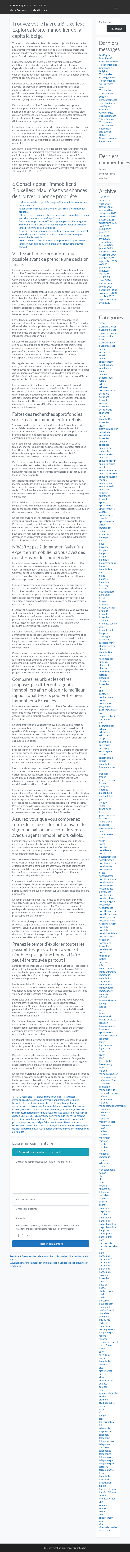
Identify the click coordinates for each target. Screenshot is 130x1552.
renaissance (105, 1326)
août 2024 (104, 264)
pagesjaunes (105, 1236)
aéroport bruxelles (104, 398)
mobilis (103, 1150)
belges (102, 556)
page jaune (105, 1207)
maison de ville (107, 1089)
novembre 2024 (108, 254)
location (103, 1022)
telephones (105, 1450)
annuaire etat (106, 454)
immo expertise (107, 971)
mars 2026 (105, 203)
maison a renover (108, 1073)
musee (102, 1166)
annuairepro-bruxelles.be (28, 5)
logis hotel (104, 1048)
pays (101, 1281)
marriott (103, 1128)
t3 (100, 1412)
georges (103, 789)
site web (103, 1373)
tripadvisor (105, 1482)
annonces (104, 444)
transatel (104, 1479)
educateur (104, 732)
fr (100, 770)
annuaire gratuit (107, 460)
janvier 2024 (106, 286)
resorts (103, 1338)
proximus (104, 1316)
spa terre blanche (108, 1393)
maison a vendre (108, 1076)
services (103, 1364)
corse (102, 700)
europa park (105, 751)
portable (104, 1300)
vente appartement (106, 1516)
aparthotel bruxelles (105, 497)
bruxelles (17, 1102)
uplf (101, 1501)
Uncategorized (107, 1498)
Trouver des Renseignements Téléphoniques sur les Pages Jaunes (108, 80)
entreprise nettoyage (104, 746)
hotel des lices (106, 894)
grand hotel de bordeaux (107, 817)
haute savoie (106, 834)
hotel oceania (106, 936)
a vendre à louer (107, 329)
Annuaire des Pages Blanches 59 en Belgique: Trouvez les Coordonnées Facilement (107, 120)
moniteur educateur (104, 1161)
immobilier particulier (105, 979)
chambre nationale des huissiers (106, 658)
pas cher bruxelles (104, 1276)
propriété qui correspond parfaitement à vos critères (41, 1122)
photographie (106, 1290)
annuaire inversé (108, 473)
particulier (104, 1255)
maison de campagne (104, 1085)
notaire (103, 1185)
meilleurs (104, 1134)
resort (102, 1335)
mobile (103, 1143)
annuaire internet (108, 470)
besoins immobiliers (49, 1106)
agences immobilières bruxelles (106, 419)
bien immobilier (107, 562)
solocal (103, 1386)
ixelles (102, 1006)
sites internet (106, 1380)
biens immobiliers (105, 567)
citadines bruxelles (104, 682)
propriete (104, 1313)
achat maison (106, 364)
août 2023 (104, 302)
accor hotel (105, 352)
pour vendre (105, 1306)
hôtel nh (103, 926)
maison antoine (107, 1080)
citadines (104, 677)
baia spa (103, 537)
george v (104, 786)
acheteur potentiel (67, 1102)
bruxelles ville (106, 629)
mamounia (104, 1108)
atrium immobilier (105, 526)
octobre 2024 (106, 257)
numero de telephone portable (105, 1192)
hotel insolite (106, 907)
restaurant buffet (108, 1341)
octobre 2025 (106, 219)
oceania (103, 1198)
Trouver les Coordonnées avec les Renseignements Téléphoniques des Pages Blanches (108, 100)
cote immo (105, 703)
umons (102, 1495)
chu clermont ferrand (106, 673)
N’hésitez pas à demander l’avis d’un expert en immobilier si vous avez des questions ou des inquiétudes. (54, 216)
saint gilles (105, 1354)
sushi (101, 1409)
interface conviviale (63, 1112)
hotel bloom (105, 850)
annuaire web (106, 486)
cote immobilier (108, 709)
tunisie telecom (107, 1488)
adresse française (108, 390)
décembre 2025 (108, 213)
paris (101, 1252)
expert (102, 754)
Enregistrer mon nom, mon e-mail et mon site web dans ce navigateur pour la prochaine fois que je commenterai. (47, 1227)
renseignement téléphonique (107, 1331)
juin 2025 (104, 232)
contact (103, 693)
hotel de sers (106, 882)
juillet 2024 (105, 267)
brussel (103, 601)
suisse (102, 1405)
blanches (104, 581)
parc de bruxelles (108, 1246)
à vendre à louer (107, 326)
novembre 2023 (108, 292)
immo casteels (107, 968)
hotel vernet (105, 949)
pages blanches (107, 1223)
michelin (103, 1140)
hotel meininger (107, 923)
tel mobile (104, 1428)
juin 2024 (104, 270)
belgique (104, 559)
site (101, 1367)
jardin (102, 1009)
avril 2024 (104, 276)
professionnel (106, 1310)
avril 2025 (104, 238)
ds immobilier (106, 725)
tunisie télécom (107, 1492)
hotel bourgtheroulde (107, 855)
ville (101, 1523)
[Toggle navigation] (116, 7)
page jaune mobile (105, 1213)
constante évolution (49, 1109)
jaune (102, 1013)
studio (102, 1396)
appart (102, 502)
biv (101, 572)
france (102, 776)
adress (102, 383)
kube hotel (105, 1016)
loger (102, 1041)
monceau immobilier (105, 1155)
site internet (105, 1370)
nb (100, 1175)
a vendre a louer (107, 332)
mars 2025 (105, 241)
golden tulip (105, 792)
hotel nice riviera (108, 933)
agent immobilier (108, 428)
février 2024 (106, 283)
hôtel (102, 843)
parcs (102, 1249)
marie (102, 1115)
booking (103, 585)
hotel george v (107, 901)
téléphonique (106, 1460)
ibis (101, 965)
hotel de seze (106, 885)
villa (101, 1520)
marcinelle (104, 1112)
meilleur (103, 1131)
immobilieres (45, 1102)
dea (101, 722)
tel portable (105, 1431)
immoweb (104, 993)
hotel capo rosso (108, 862)
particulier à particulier (105, 1260)
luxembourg (105, 1064)
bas (101, 540)
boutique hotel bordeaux (107, 593)
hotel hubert (105, 904)
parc (101, 1239)
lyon (101, 1067)
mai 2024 (104, 273)
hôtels (102, 952)
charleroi (104, 664)
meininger (104, 1137)
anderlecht (105, 431)
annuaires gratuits (104, 491)
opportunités (79, 1118)
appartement (45, 1099)
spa (101, 1389)
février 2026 (106, 206)
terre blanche (106, 1469)
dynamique (67, 1109)
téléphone (104, 1437)
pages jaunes (106, 1233)
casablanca (105, 639)
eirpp (102, 738)
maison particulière (105, 1098)
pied (101, 1294)
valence (103, 1504)
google (103, 802)
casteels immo (107, 642)
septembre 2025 (108, 222)
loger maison (106, 1044)
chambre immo (107, 645)
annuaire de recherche (105, 449)
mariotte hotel (107, 1121)
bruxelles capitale (104, 619)
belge (102, 553)
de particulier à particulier (107, 718)
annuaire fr (105, 457)
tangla (102, 1415)
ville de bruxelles (108, 1527)
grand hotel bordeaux (105, 810)
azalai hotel (105, 534)
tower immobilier (105, 1474)
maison (49, 1115)
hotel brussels (106, 859)
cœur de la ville (29, 1109)
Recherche (116, 28)
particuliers (105, 1271)
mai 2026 (104, 197)
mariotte (104, 1118)
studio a (103, 1399)
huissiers (103, 961)
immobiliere (30, 1102)
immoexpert (105, 990)
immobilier (105, 974)
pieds (102, 1297)
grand (102, 805)
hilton (102, 840)
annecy (103, 441)
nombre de (65, 1118)
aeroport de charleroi (105, 411)
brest (102, 597)
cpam (102, 712)
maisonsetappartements (112, 1105)
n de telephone (107, 1169)
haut (101, 831)
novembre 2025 (108, 216)
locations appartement (106, 1030)
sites (101, 1377)
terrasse (103, 1466)
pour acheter (106, 1303)
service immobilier (105, 1359)
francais (103, 773)
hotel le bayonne (108, 914)
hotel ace (104, 846)
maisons (103, 1102)
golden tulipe (106, 795)
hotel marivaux (107, 920)
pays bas (104, 1284)
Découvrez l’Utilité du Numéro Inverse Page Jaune (108, 136)
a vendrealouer (107, 345)
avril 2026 (104, 200)
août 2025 (104, 225)
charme (103, 668)
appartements (61, 1099)
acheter (103, 374)
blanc (102, 575)
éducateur (104, 735)
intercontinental (108, 1000)
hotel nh (103, 930)
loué (101, 1051)
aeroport (104, 393)
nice (101, 1182)
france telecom (107, 779)
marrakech (105, 1124)
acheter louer (106, 377)
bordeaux (104, 588)
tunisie (102, 1485)
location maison (107, 1025)
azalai (102, 530)
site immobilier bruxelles (68, 1125)
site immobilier (46, 1125)
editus (102, 728)
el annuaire (105, 741)
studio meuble (107, 1402)
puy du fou (104, 1319)
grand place (105, 821)
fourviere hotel (107, 767)
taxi (101, 1418)
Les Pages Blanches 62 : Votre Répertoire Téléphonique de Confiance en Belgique (108, 62)
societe (103, 1383)
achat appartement (106, 360)
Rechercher (105, 22)
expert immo (106, 757)
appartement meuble (106, 516)
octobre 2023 (106, 296)
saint (101, 1351)
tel (100, 1424)
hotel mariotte (107, 917)
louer (102, 1054)
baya (101, 543)
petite (102, 1287)
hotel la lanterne (108, 910)
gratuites (104, 824)
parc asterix (105, 1242)
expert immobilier (105, 762)
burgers (103, 633)
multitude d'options (47, 1118)
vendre (103, 1508)
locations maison (108, 1035)
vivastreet (104, 1530)
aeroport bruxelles (104, 405)
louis (101, 1057)
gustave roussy (107, 827)
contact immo (106, 696)
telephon (104, 1434)
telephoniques (106, 1463)
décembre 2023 (108, 289)
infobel (103, 997)
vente (102, 1511)
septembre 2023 (108, 299)
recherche (31, 1125)
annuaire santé (107, 482)
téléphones (105, 1453)
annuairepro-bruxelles (49, 1096)
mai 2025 (104, 235)
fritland (103, 783)
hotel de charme (108, 878)
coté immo (105, 706)
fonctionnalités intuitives (37, 1112)
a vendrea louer (107, 342)
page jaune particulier (105, 1219)
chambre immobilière (105, 650)
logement (104, 1038)
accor (102, 348)
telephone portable (104, 1446)
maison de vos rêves (65, 1115)
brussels (103, 604)
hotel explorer (106, 898)
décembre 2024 (108, 251)
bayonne (103, 546)
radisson (103, 1322)
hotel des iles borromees (106, 890)
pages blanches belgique (107, 1228)
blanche (103, 578)
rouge (102, 1348)
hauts (102, 837)
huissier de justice (105, 957)
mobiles (103, 1147)
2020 (102, 323)
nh (100, 1179)
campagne (104, 636)
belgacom (104, 550)
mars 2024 (105, 280)
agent (102, 425)
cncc (101, 687)
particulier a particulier (105, 1267)
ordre (102, 1204)
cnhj (101, 690)
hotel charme (106, 875)
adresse (103, 387)
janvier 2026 (106, 209)
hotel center (105, 866)
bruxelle (74, 1099)
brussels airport (107, 607)
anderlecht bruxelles (105, 437)
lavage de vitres (107, 1019)
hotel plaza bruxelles (105, 944)
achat (102, 355)
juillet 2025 (105, 229)
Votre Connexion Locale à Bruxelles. (29, 10)
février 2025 (106, 245)
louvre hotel (105, 1060)
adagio (103, 380)
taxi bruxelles (106, 1421)
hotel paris (105, 939)
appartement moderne (24, 1106)
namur (102, 1172)
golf (101, 799)
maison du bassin (108, 1092)
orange (103, 1201)
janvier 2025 (106, 248)
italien (102, 1003)
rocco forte (105, 1345)
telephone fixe (107, 1440)
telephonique (106, 1456)
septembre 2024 (108, 260)
